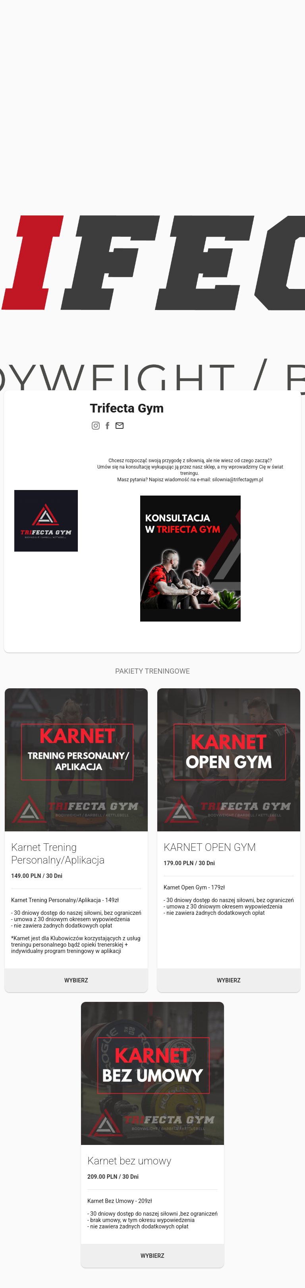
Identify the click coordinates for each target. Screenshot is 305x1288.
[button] (119, 426)
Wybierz (76, 980)
